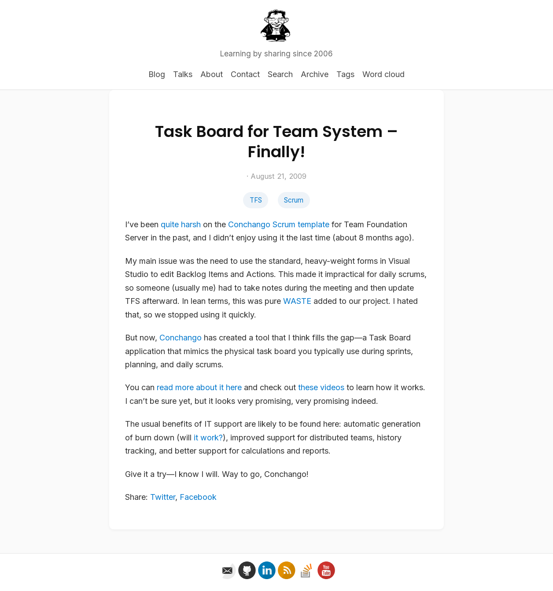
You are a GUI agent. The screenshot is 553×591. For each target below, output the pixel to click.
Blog (156, 74)
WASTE (297, 301)
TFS (256, 200)
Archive (314, 74)
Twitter (162, 497)
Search (280, 74)
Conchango (249, 224)
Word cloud (383, 74)
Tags (345, 74)
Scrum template (301, 224)
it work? (208, 437)
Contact (245, 74)
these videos (321, 387)
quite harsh (181, 224)
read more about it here (199, 387)
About (211, 74)
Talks (182, 74)
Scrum (293, 200)
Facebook (198, 497)
